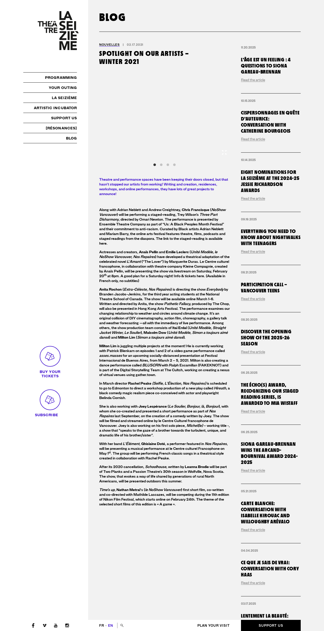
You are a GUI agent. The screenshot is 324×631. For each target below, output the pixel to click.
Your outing (63, 87)
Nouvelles (109, 44)
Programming (61, 77)
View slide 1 (154, 164)
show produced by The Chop (192, 304)
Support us (64, 118)
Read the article (253, 118)
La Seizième (64, 98)
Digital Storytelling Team (140, 370)
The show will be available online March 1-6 (178, 299)
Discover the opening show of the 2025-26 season (266, 458)
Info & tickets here (189, 276)
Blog (71, 138)
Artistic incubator (55, 108)
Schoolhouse (155, 467)
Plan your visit (213, 625)
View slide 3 (168, 164)
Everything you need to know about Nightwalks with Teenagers (271, 358)
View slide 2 (161, 164)
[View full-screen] (224, 152)
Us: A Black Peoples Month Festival (193, 224)
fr (102, 625)
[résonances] (61, 128)
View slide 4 (174, 164)
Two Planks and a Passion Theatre (131, 472)
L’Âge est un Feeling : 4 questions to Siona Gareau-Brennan (266, 104)
